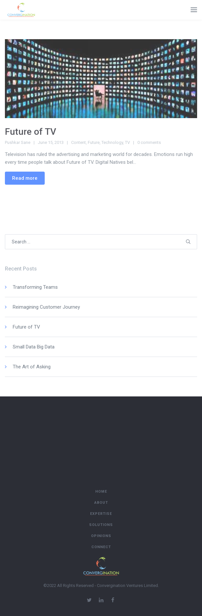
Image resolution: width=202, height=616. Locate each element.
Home (101, 491)
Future (94, 142)
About (101, 503)
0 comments (149, 142)
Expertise (101, 514)
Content (78, 142)
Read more (25, 178)
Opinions (101, 536)
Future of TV (30, 131)
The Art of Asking (32, 367)
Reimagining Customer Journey (46, 307)
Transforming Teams (35, 287)
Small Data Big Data (33, 347)
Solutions (101, 525)
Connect (101, 547)
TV (127, 142)
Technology (112, 142)
